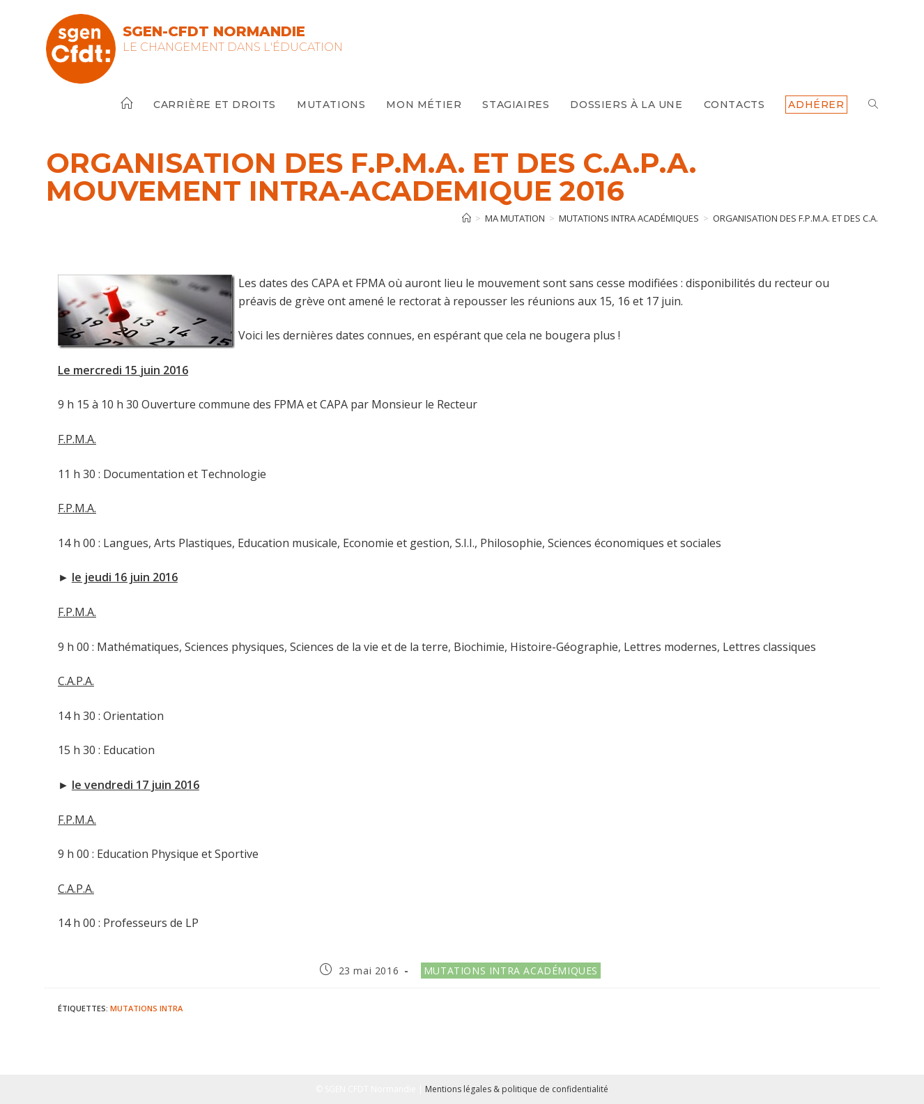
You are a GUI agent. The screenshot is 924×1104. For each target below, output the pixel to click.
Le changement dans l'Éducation (233, 47)
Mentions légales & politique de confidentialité (516, 1089)
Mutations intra (146, 1008)
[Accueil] (466, 218)
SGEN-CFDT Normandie (214, 31)
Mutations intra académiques (511, 970)
